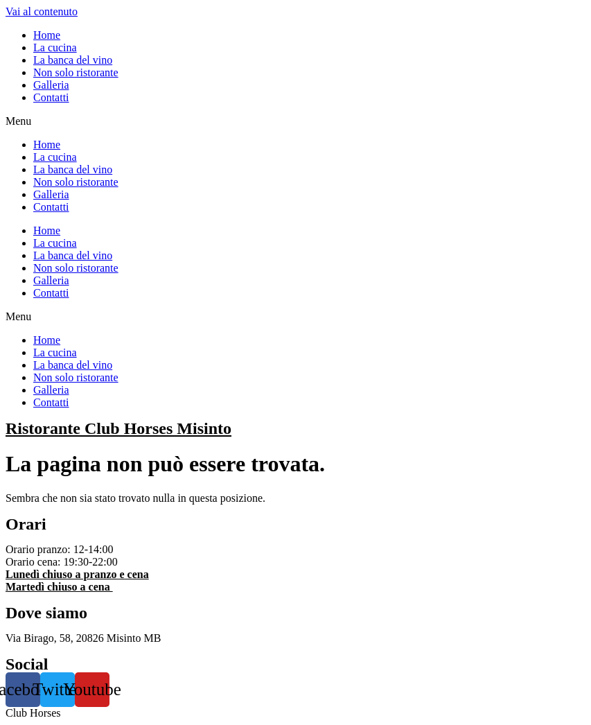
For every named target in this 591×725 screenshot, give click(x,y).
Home (46, 35)
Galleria (51, 85)
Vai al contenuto (42, 11)
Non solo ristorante (75, 72)
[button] (295, 121)
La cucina (55, 47)
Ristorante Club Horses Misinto (118, 428)
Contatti (51, 97)
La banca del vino (72, 60)
